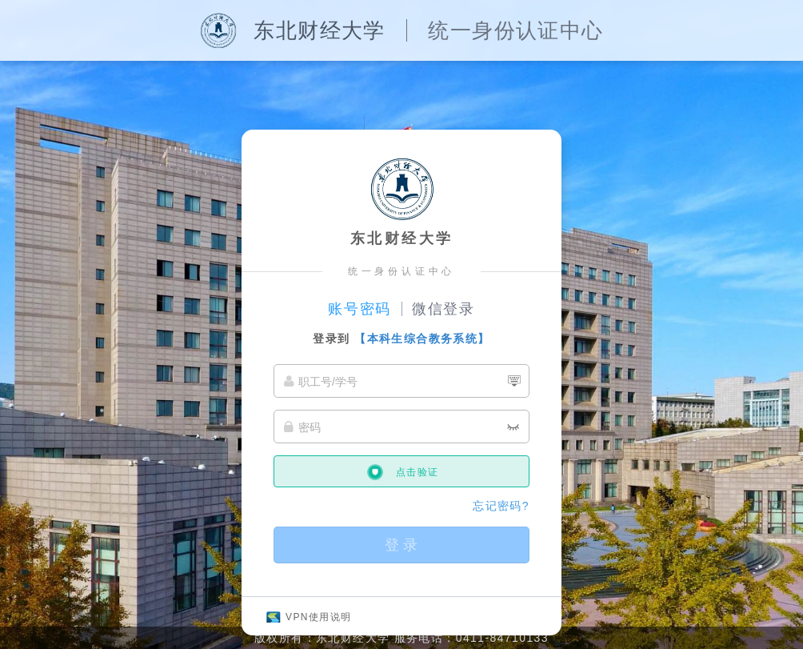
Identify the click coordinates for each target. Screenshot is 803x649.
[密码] (401, 427)
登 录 (401, 545)
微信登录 (443, 309)
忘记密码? (501, 505)
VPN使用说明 (318, 617)
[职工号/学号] (401, 381)
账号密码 (359, 309)
